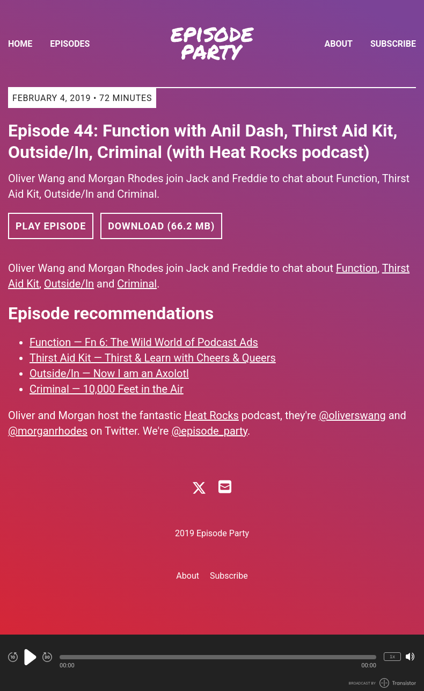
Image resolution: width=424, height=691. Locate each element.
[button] (218, 657)
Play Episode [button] (51, 226)
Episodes (70, 44)
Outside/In (69, 283)
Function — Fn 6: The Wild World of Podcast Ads (144, 342)
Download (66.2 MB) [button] (161, 226)
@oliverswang (352, 415)
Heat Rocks (211, 415)
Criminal (137, 283)
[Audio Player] (212, 663)
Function (356, 268)
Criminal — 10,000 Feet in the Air (107, 389)
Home (20, 44)
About (339, 44)
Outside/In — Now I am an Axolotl (109, 373)
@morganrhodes (47, 430)
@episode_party (209, 430)
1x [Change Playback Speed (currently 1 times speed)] (392, 656)
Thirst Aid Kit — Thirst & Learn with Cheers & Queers (153, 357)
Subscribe (393, 44)
